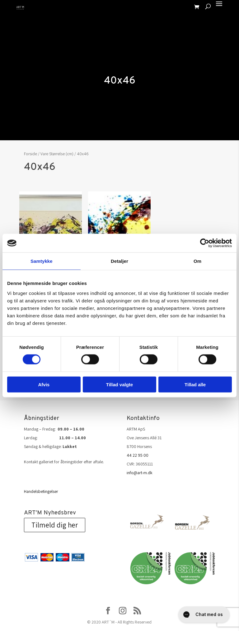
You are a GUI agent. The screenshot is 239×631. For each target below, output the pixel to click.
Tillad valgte (119, 384)
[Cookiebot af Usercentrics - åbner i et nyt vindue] (204, 243)
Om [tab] (197, 261)
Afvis (43, 384)
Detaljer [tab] (119, 261)
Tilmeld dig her (54, 525)
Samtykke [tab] (41, 261)
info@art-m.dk (139, 472)
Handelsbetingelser (41, 491)
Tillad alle (195, 384)
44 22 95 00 (137, 455)
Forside (30, 154)
